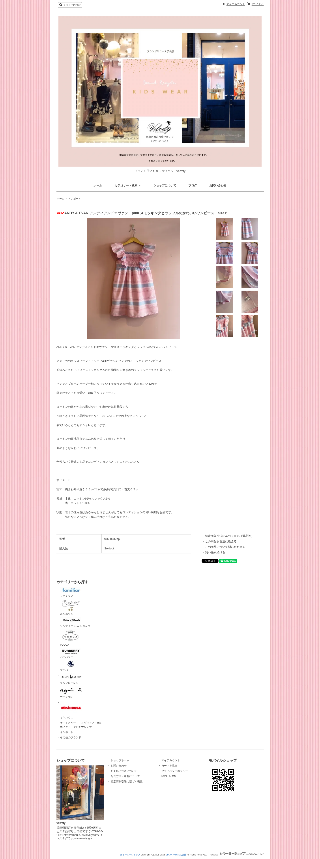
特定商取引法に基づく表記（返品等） (229, 536)
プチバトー (71, 666)
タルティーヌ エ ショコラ (75, 622)
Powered (237, 854)
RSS (164, 776)
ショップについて (164, 185)
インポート (75, 198)
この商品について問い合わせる (225, 547)
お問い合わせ (217, 185)
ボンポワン (71, 607)
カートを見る (169, 765)
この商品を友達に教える (221, 541)
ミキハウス (71, 710)
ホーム (98, 185)
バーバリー (71, 653)
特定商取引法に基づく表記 (126, 781)
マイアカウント (235, 4)
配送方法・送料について (125, 776)
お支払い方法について (124, 771)
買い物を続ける (215, 552)
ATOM (172, 776)
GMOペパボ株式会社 (175, 854)
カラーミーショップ (130, 854)
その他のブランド (70, 737)
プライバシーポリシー (174, 771)
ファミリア (71, 592)
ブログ (192, 185)
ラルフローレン (71, 678)
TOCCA (71, 637)
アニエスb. (71, 692)
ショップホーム (120, 760)
